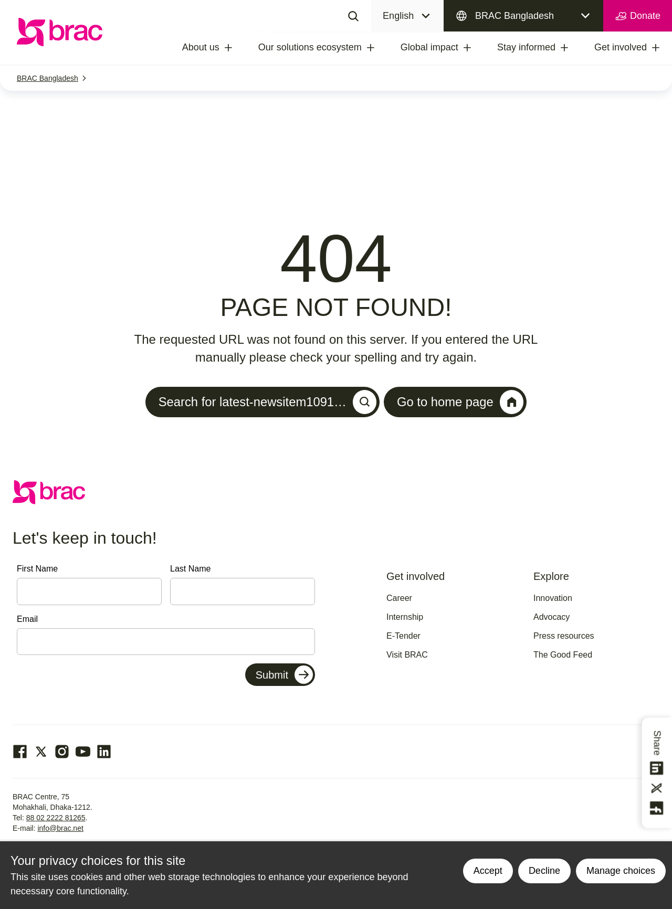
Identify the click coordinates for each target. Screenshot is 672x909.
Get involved (620, 47)
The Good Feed (562, 655)
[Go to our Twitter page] (41, 751)
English (398, 15)
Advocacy (551, 617)
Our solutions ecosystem (310, 47)
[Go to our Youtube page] (83, 751)
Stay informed (526, 47)
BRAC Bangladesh (514, 15)
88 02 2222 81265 (56, 817)
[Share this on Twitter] (657, 788)
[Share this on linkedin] (657, 768)
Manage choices (620, 870)
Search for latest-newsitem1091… (267, 402)
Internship (404, 617)
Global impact (429, 47)
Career (399, 598)
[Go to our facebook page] (20, 751)
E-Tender (403, 636)
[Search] (353, 15)
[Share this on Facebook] (657, 808)
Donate (637, 16)
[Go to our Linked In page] (104, 751)
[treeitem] (238, 48)
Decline (544, 870)
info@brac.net (60, 828)
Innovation (552, 598)
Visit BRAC (407, 655)
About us (200, 47)
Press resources (563, 636)
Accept (488, 870)
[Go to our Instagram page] (62, 751)
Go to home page (461, 402)
